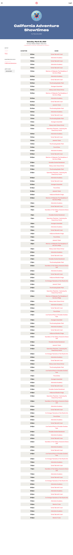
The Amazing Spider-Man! (57, 83)
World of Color (57, 504)
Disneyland (8, 61)
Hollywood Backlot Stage (57, 194)
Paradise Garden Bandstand (56, 162)
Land (6, 52)
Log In (70, 3)
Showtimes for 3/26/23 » (43, 45)
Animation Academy (56, 57)
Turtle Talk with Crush (57, 54)
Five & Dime (56, 147)
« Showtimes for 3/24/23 (30, 45)
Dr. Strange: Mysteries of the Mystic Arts (56, 281)
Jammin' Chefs (56, 105)
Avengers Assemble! (56, 86)
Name (6, 50)
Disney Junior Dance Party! (56, 90)
